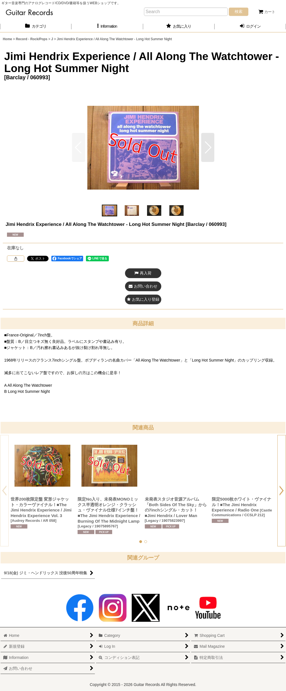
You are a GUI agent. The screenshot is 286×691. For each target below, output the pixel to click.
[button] (107, 26)
